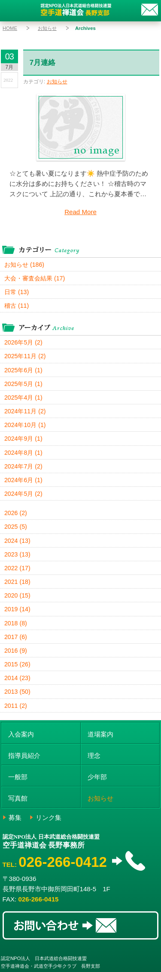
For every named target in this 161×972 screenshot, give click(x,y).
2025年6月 (23, 370)
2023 (17, 554)
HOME (10, 28)
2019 (17, 609)
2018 (15, 623)
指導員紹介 (24, 755)
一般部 (17, 777)
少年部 (97, 777)
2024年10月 (25, 424)
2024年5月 (23, 493)
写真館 (17, 798)
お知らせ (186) (24, 264)
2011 (15, 705)
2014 (17, 678)
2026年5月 (23, 342)
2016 (15, 650)
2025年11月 (25, 356)
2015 (17, 664)
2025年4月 (23, 397)
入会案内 (21, 734)
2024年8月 (23, 452)
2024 (17, 540)
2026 (15, 513)
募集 (15, 817)
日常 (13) (16, 292)
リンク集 (48, 817)
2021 (17, 581)
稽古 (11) (16, 305)
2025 (15, 526)
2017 (15, 636)
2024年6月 (23, 480)
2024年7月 (23, 466)
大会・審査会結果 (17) (34, 278)
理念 (94, 755)
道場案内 (100, 734)
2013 (17, 691)
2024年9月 (23, 438)
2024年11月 (25, 411)
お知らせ (47, 28)
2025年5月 (23, 383)
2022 (17, 568)
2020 (17, 595)
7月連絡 (42, 63)
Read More (80, 211)
